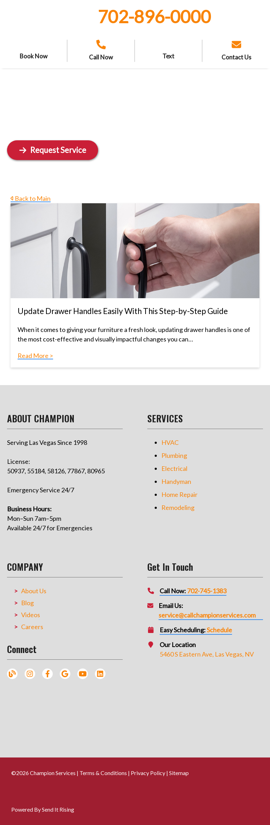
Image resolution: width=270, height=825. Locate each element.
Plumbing (174, 455)
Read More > (35, 355)
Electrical (174, 468)
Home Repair (179, 494)
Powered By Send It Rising (42, 809)
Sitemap (179, 772)
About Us (33, 591)
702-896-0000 (154, 16)
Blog (27, 603)
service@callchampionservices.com (207, 615)
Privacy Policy (148, 772)
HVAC (170, 442)
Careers (32, 627)
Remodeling (177, 507)
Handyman (176, 481)
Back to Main (31, 198)
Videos (30, 615)
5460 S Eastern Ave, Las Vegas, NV (207, 654)
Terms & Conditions (103, 772)
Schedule (219, 630)
